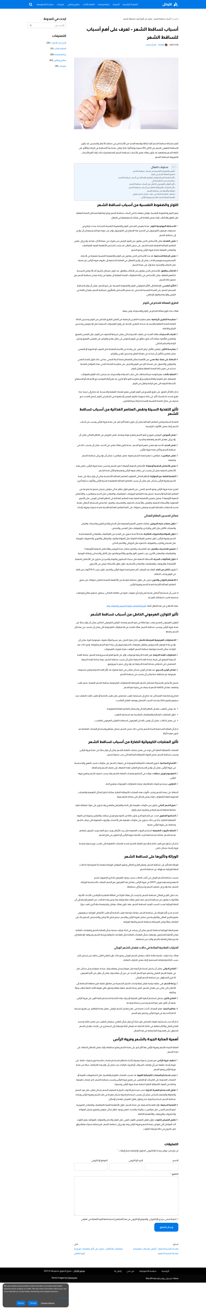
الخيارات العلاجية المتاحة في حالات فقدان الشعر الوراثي (154, 195)
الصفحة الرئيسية (130, 4)
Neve (175, 1306)
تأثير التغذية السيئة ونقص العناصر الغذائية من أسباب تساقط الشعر (147, 179)
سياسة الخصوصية (45, 4)
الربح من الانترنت (58, 43)
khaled (161, 45)
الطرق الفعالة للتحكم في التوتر (163, 176)
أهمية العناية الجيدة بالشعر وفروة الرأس (158, 199)
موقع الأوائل (79, 1298)
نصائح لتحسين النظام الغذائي (163, 182)
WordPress (151, 1306)
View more (63, 1298)
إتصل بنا (117, 1298)
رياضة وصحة (103, 4)
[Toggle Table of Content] (173, 168)
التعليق (174, 1199)
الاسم (175, 1185)
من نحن (130, 1298)
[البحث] (30, 4)
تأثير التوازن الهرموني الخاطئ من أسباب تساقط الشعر (152, 185)
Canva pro (72, 1305)
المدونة (116, 4)
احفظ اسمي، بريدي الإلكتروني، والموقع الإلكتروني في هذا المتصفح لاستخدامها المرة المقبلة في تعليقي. (129, 1246)
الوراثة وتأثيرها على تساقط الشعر (161, 192)
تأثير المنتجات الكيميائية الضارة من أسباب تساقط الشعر (152, 189)
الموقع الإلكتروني (99, 1185)
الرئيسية (175, 19)
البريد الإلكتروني (136, 1185)
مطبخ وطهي (73, 4)
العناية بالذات (89, 4)
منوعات (60, 4)
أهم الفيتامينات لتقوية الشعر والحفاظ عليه (127, 615)
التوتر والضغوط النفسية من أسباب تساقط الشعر (154, 172)
